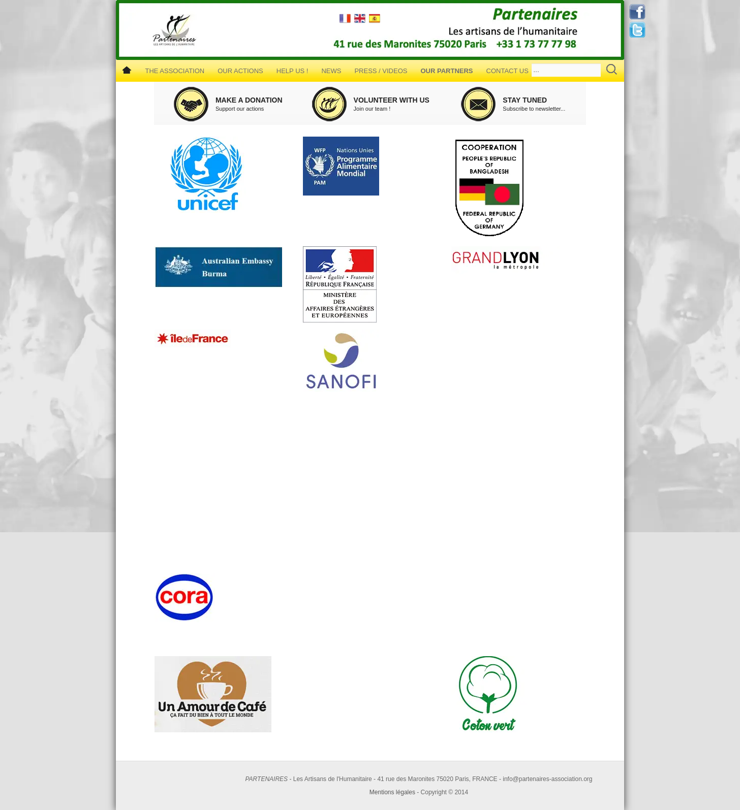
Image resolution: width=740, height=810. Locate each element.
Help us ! (292, 71)
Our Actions (240, 71)
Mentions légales (392, 792)
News (331, 71)
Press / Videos (380, 71)
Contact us (507, 71)
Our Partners (446, 71)
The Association (174, 71)
